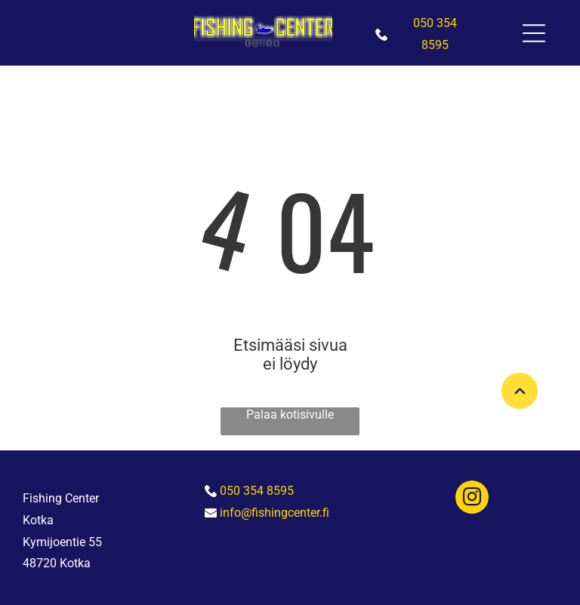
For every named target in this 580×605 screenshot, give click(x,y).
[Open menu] (534, 33)
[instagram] (472, 499)
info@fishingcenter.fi (274, 512)
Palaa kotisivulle (290, 414)
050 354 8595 (257, 491)
